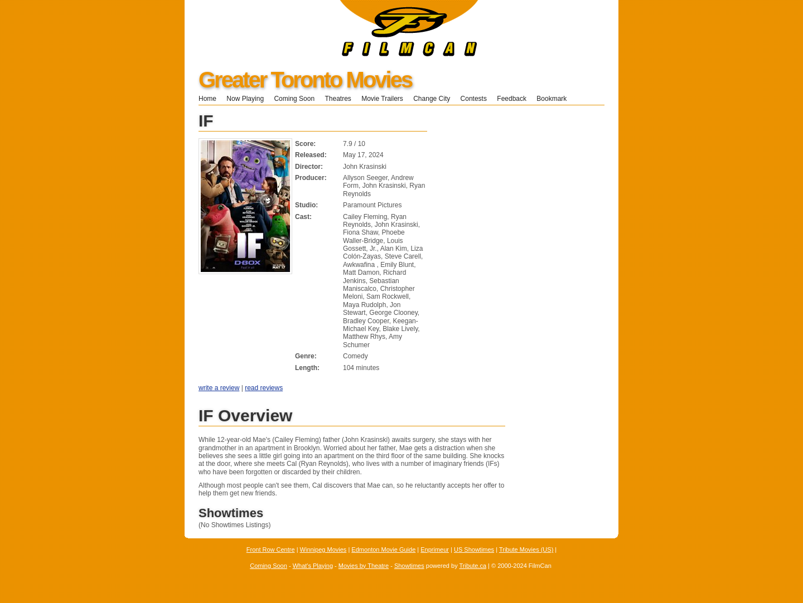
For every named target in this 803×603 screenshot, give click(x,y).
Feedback (511, 99)
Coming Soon (294, 99)
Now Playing (245, 99)
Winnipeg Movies (323, 549)
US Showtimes (474, 549)
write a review (219, 388)
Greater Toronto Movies (305, 79)
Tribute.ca (473, 565)
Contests (474, 99)
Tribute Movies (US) (526, 549)
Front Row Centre (270, 549)
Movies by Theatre (363, 565)
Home (207, 99)
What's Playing (313, 565)
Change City (431, 99)
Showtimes (409, 565)
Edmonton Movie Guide (383, 549)
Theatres (338, 99)
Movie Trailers (382, 99)
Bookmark (555, 99)
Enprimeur (434, 549)
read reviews (264, 388)
